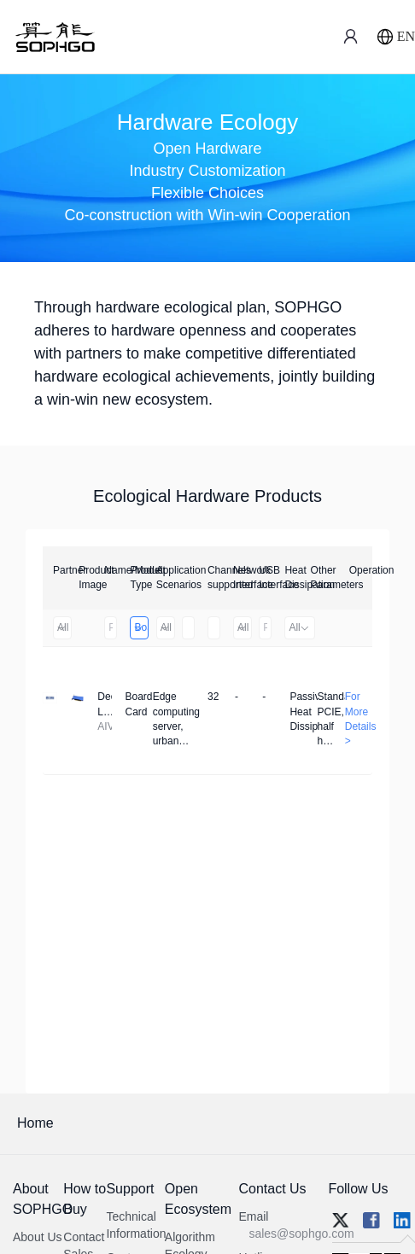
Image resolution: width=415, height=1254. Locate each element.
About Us (37, 1237)
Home (35, 1123)
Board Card (140, 627)
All (62, 627)
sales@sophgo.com (301, 1233)
